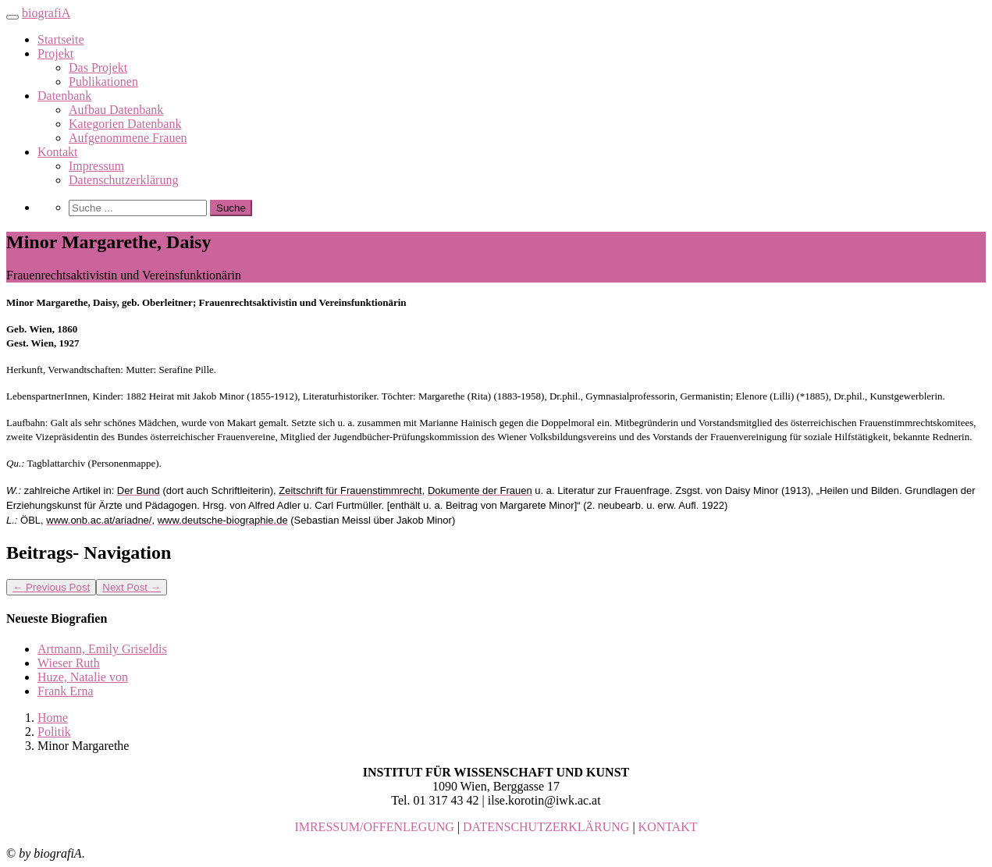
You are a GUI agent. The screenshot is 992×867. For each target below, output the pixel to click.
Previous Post (51, 587)
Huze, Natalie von (82, 677)
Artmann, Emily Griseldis (102, 649)
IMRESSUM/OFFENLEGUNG (373, 826)
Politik (54, 731)
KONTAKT (668, 826)
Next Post (131, 587)
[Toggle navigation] (12, 17)
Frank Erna (65, 691)
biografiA (46, 13)
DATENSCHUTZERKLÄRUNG (546, 826)
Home (52, 717)
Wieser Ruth (68, 663)
